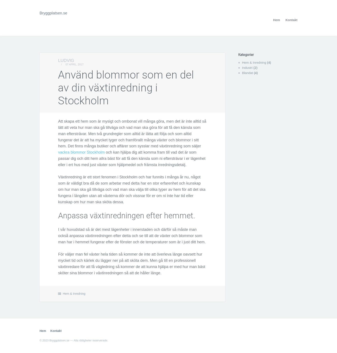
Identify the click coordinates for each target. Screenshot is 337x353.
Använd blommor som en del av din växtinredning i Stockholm (126, 88)
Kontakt (291, 20)
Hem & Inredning (74, 293)
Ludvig (66, 60)
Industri (247, 67)
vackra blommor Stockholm (81, 152)
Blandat (247, 73)
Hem (276, 20)
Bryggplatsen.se (53, 13)
